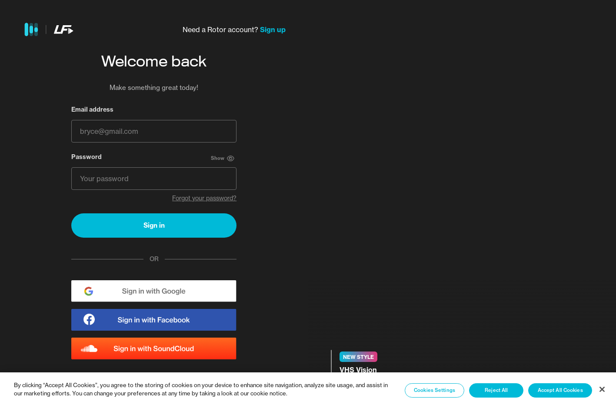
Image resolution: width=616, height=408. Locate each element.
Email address (92, 109)
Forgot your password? (204, 198)
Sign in (154, 225)
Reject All (496, 390)
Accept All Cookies (560, 390)
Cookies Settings (434, 390)
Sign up (273, 29)
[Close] (602, 389)
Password (86, 157)
